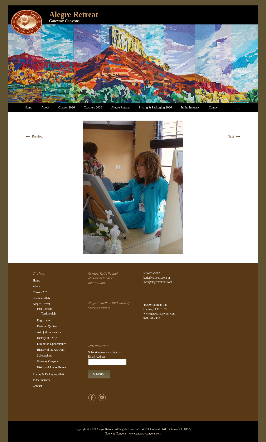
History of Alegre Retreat (52, 367)
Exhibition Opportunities (51, 343)
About (45, 107)
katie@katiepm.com (155, 277)
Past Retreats (44, 308)
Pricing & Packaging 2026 (155, 107)
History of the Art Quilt (50, 349)
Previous (34, 136)
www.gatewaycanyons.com (159, 313)
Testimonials (48, 313)
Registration (44, 320)
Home (28, 107)
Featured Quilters (47, 326)
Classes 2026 (66, 107)
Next (234, 136)
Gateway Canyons (47, 361)
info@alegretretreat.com (158, 282)
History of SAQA (47, 338)
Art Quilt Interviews (49, 332)
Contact (213, 107)
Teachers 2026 (93, 107)
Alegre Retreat (120, 107)
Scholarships (44, 355)
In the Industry (190, 107)
